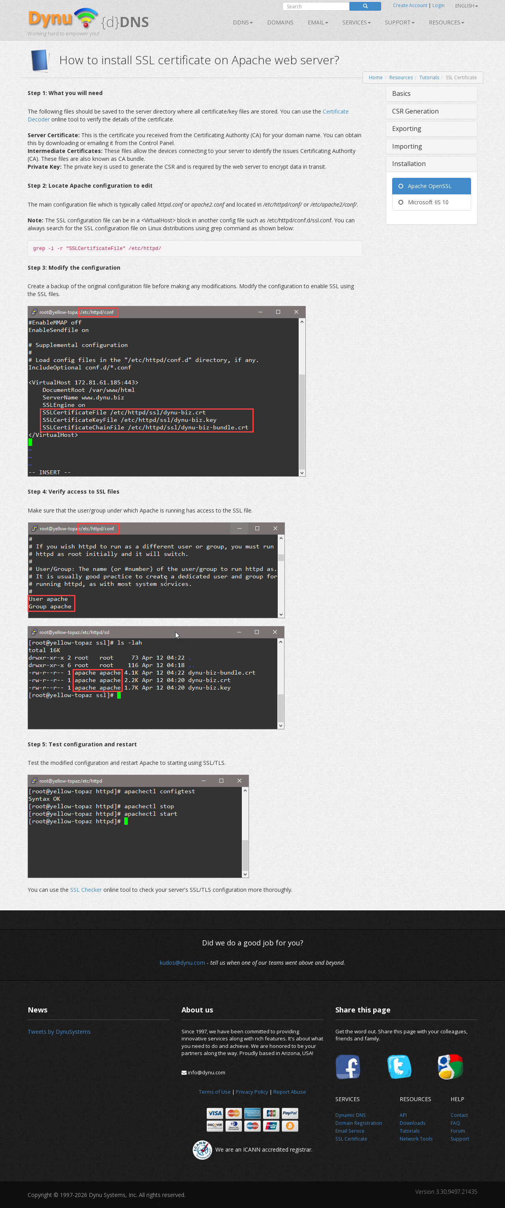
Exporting (406, 128)
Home (376, 77)
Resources (446, 22)
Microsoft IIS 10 (423, 202)
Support (400, 22)
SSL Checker (86, 889)
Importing (407, 146)
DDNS (243, 22)
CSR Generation (415, 111)
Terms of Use (215, 1091)
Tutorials (429, 77)
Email (318, 22)
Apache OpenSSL (425, 186)
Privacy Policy (252, 1091)
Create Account (410, 5)
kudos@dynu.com (182, 962)
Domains (280, 22)
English (466, 5)
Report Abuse (289, 1091)
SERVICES (356, 22)
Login (438, 5)
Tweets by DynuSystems (59, 1031)
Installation (409, 163)
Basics (401, 93)
